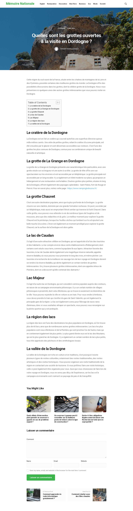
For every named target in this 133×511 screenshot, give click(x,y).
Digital (42, 4)
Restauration (51, 4)
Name (29, 461)
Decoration (63, 4)
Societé (102, 4)
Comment (30, 439)
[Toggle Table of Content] (56, 102)
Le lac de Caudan (37, 115)
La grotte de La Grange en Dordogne (44, 109)
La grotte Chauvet (37, 112)
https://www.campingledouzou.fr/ (82, 188)
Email (56, 461)
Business (82, 4)
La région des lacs (37, 121)
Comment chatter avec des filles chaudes (81, 495)
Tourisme (61, 28)
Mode (95, 4)
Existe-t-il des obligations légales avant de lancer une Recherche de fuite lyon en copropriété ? (93, 418)
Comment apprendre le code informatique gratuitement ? (52, 496)
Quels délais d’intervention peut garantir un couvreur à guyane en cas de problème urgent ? (38, 418)
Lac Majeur (34, 118)
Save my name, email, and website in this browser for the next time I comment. (58, 470)
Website (84, 461)
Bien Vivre (73, 4)
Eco (89, 4)
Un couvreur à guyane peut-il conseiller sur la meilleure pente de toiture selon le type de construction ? (66, 418)
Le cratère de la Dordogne (40, 106)
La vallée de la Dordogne (40, 124)
